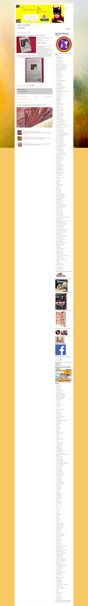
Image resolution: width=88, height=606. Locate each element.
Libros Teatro (58, 156)
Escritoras (58, 95)
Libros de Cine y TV (59, 127)
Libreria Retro (58, 117)
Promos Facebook (59, 194)
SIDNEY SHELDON (59, 248)
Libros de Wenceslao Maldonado (62, 134)
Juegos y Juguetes (59, 442)
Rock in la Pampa (59, 241)
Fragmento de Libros (60, 103)
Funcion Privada (59, 104)
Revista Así (58, 202)
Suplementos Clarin (59, 257)
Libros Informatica (59, 146)
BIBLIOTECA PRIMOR (60, 68)
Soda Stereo (58, 249)
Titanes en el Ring (59, 264)
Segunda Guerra (59, 244)
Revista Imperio (59, 214)
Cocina (57, 79)
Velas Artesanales (59, 267)
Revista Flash (58, 210)
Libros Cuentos (59, 122)
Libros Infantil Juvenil (60, 145)
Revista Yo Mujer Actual (60, 232)
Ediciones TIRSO (59, 88)
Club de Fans (58, 77)
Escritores (58, 96)
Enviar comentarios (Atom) (26, 99)
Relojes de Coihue (59, 200)
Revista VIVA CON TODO (60, 230)
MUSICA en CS (59, 173)
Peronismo (58, 188)
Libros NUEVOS (59, 481)
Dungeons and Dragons (60, 87)
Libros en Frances (59, 138)
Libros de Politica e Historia (61, 462)
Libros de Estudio (59, 130)
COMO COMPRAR (59, 359)
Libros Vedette (58, 157)
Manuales (58, 162)
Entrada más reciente (21, 96)
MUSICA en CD (59, 172)
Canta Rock (58, 70)
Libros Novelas (39, 86)
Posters (57, 192)
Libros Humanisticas (59, 143)
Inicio (36, 96)
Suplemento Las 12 (59, 252)
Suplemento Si (58, 256)
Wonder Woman (59, 270)
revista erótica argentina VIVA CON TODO (29, 136)
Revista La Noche (59, 218)
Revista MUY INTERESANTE (61, 221)
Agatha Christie (59, 57)
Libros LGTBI (58, 147)
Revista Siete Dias (59, 226)
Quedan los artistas (59, 196)
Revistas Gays (58, 237)
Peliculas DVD (58, 184)
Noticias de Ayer (59, 177)
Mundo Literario (59, 169)
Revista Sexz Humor (59, 225)
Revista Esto (58, 538)
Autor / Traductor (59, 62)
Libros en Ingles (59, 139)
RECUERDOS (58, 199)
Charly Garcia (58, 72)
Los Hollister (58, 160)
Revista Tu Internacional (60, 229)
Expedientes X (58, 99)
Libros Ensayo (58, 141)
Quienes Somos (59, 360)
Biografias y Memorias (24, 86)
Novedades (58, 180)
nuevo (57, 183)
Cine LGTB (58, 76)
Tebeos (57, 261)
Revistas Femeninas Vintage (61, 236)
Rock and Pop (58, 240)
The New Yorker (59, 263)
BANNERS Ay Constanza (60, 64)
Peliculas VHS (58, 185)
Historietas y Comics (59, 110)
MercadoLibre (58, 164)
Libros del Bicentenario (60, 135)
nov (57, 179)
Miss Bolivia (58, 166)
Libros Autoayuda (59, 119)
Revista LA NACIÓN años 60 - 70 (62, 217)
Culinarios (58, 83)
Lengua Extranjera (59, 115)
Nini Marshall (58, 175)
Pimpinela (58, 519)
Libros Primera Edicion (60, 154)
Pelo (57, 187)
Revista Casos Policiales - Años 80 (28, 130)
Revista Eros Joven (59, 207)
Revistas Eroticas (59, 234)
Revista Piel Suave (59, 222)
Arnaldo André (58, 60)
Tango (57, 260)
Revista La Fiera (59, 215)
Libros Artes (58, 118)
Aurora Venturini (59, 61)
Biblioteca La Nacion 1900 (61, 66)
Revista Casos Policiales (60, 204)
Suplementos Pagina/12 (60, 259)
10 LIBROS (58, 385)
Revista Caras (58, 203)
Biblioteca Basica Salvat (60, 65)
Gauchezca (58, 107)
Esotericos (58, 98)
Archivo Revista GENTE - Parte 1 (23, 102)
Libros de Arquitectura (60, 123)
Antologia (58, 58)
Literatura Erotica (59, 158)
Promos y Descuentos (60, 195)
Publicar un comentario (23, 91)
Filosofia (57, 102)
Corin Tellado (58, 81)
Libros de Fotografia (59, 131)
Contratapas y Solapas (33, 86)
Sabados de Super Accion (60, 242)
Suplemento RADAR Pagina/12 (61, 255)
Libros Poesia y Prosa (60, 153)
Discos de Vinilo (59, 85)
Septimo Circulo (59, 245)
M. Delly (57, 161)
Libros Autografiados (60, 121)
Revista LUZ (58, 219)
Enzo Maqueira (59, 423)
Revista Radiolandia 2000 (60, 223)
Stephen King (58, 251)
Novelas (57, 181)
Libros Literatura (59, 149)
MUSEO (57, 500)
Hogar (57, 111)
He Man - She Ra (59, 108)
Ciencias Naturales (59, 75)
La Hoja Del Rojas (59, 114)
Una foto (57, 595)
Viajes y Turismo (59, 268)
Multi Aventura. (59, 168)
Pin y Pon (58, 191)
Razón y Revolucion (59, 198)
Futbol (57, 106)
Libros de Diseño (59, 128)
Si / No (57, 576)
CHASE (57, 73)
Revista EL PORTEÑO (60, 206)
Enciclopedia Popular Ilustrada (61, 91)
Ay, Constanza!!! (59, 358)
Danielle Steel (58, 84)
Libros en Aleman (59, 466)
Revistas (57, 233)
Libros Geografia (59, 142)
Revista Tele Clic (59, 557)
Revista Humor (59, 213)
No (56, 176)
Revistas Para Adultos (60, 238)
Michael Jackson (59, 165)
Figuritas (57, 100)
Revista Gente (58, 211)
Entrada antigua (49, 96)
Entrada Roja (58, 92)
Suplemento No (59, 253)
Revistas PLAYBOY (25, 142)
